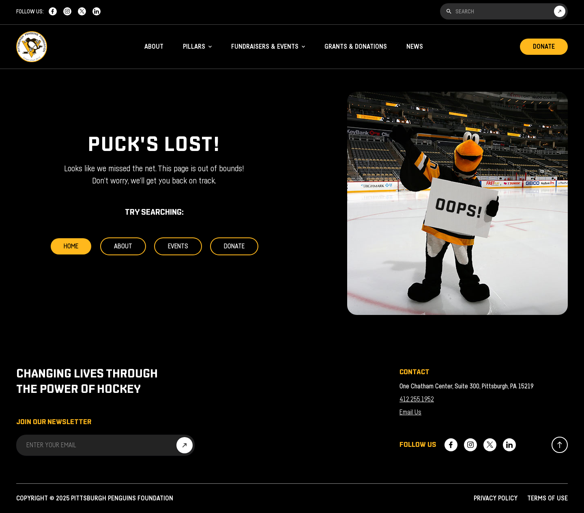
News (414, 46)
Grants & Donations (355, 46)
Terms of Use (547, 498)
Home (71, 246)
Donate (544, 46)
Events (178, 246)
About (153, 46)
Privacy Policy (495, 498)
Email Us (410, 412)
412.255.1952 (416, 399)
